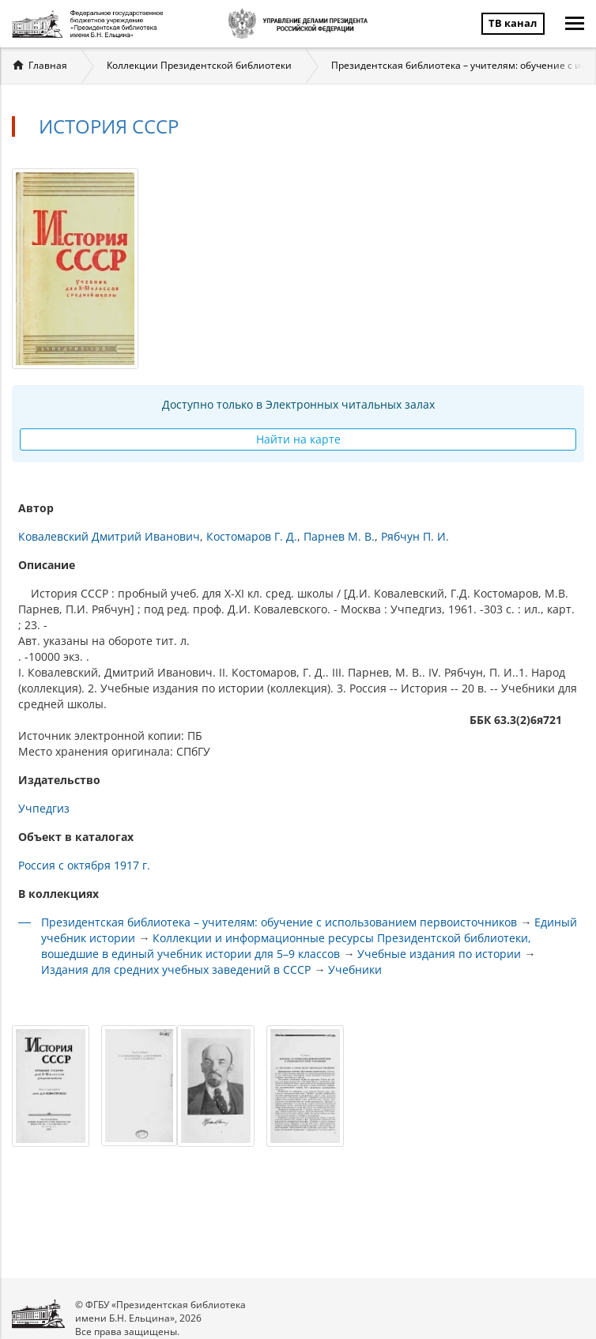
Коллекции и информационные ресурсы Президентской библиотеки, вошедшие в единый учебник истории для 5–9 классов (286, 945)
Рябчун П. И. (415, 536)
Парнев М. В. (339, 536)
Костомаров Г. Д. (251, 536)
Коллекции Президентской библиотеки (199, 65)
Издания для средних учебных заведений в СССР (176, 969)
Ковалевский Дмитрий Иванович (109, 536)
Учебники (355, 969)
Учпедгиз (44, 808)
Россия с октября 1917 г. (84, 865)
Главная (47, 65)
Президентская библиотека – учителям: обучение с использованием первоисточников (279, 922)
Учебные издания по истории (439, 953)
